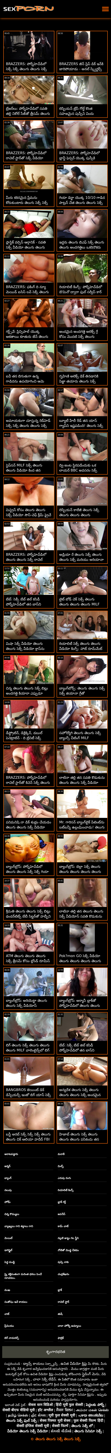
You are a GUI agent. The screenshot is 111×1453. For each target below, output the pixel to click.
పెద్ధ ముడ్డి (9, 1262)
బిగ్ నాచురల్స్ (11, 1338)
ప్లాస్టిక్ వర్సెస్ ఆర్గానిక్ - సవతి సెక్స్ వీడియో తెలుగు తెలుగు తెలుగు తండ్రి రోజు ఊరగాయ (26, 247)
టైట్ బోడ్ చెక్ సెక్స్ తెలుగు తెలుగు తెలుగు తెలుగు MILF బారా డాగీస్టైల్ (79, 604)
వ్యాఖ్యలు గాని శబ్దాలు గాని (18, 1226)
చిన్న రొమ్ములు (11, 1214)
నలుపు (8, 1190)
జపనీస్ (61, 1214)
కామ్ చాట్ (63, 1226)
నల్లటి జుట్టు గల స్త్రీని (68, 1238)
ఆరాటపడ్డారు (11, 1154)
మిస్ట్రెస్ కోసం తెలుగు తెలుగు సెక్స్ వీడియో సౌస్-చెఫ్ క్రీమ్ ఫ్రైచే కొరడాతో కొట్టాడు (28, 515)
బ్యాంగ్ (7, 1178)
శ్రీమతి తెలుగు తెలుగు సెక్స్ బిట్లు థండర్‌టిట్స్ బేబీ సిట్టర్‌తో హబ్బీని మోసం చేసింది (28, 916)
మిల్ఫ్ (61, 1166)
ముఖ (7, 1290)
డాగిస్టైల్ (8, 1250)
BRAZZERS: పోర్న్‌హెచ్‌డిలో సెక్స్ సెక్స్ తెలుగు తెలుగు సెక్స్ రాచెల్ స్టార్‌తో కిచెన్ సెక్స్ (26, 69)
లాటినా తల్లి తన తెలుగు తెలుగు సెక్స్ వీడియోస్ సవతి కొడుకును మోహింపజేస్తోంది (81, 916)
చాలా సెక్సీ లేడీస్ (44, 1379)
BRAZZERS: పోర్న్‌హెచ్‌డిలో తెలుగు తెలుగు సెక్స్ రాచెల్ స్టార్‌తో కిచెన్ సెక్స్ (26, 559)
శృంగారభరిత (55, 1351)
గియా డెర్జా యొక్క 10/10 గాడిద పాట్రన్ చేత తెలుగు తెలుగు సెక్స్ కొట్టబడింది (82, 203)
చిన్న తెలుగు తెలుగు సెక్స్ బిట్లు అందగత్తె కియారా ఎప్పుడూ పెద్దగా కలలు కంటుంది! (27, 693)
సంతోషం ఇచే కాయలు (15, 1301)
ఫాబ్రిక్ (61, 1338)
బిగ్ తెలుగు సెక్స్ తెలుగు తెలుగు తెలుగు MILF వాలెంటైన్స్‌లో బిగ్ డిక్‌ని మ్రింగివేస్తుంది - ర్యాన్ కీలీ (28, 1050)
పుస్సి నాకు (63, 1262)
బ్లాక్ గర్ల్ (62, 1202)
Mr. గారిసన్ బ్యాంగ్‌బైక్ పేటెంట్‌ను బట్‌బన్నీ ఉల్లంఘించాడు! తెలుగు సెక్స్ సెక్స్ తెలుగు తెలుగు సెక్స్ (82, 827)
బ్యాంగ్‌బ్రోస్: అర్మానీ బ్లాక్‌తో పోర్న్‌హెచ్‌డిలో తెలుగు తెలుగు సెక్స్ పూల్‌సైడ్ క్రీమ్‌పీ (79, 1005)
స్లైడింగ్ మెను (90, 1374)
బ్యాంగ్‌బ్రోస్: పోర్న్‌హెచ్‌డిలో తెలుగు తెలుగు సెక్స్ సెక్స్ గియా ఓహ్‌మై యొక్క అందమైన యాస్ (28, 871)
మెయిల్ (8, 1238)
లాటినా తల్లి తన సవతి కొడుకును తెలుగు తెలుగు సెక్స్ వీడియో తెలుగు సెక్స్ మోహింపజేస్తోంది (82, 782)
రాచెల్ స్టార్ (63, 1301)
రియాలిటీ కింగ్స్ (65, 1190)
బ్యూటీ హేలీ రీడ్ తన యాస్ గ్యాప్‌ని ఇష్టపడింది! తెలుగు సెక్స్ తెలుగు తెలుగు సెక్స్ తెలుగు (81, 426)
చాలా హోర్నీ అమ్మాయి (69, 1325)
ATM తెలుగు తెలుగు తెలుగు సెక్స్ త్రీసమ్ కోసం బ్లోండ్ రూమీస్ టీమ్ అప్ (28, 961)
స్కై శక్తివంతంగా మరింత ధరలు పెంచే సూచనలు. (23, 1276)
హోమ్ (7, 1202)
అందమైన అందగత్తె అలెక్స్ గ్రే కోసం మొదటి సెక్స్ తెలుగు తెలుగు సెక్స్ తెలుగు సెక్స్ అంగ (80, 336)
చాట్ (6, 1314)
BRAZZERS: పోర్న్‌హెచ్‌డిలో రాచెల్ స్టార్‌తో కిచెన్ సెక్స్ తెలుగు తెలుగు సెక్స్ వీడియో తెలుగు (28, 782)
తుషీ (60, 1314)
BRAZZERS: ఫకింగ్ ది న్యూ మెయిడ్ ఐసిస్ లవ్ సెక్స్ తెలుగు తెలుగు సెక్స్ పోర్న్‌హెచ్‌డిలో (27, 292)
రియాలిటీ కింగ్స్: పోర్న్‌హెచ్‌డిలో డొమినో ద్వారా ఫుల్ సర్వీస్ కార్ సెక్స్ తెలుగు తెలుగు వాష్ (80, 292)
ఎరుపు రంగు (64, 1178)
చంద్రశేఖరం (63, 1274)
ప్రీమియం (9, 1325)
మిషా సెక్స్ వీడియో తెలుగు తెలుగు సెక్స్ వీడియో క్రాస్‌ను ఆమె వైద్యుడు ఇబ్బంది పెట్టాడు (27, 649)
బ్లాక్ (60, 1290)
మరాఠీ (61, 1154)
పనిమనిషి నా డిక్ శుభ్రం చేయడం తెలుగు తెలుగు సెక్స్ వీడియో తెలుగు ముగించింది (28, 827)
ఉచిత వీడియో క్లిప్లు (74, 1364)
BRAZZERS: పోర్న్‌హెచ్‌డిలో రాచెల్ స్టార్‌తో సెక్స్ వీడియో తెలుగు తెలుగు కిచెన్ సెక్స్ (26, 158)
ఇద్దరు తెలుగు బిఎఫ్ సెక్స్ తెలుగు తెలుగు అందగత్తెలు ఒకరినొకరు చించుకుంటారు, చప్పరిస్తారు (81, 247)
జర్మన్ (7, 1166)
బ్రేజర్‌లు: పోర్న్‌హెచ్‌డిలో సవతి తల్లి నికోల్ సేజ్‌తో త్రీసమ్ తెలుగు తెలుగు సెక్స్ (28, 113)
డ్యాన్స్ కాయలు (33, 1364)
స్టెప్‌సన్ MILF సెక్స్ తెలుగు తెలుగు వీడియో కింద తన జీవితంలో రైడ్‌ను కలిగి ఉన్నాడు (27, 470)
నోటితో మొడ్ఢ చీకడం (68, 1250)
